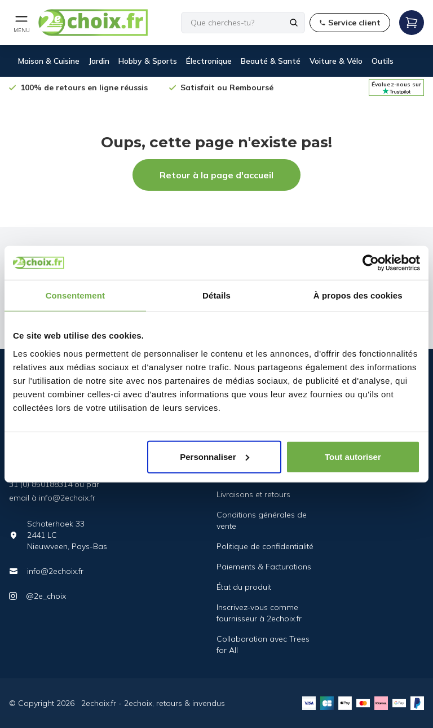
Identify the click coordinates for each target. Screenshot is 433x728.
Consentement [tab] (75, 295)
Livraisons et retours (253, 494)
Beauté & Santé (271, 61)
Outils (383, 61)
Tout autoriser (353, 456)
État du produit (243, 587)
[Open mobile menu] (21, 22)
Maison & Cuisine (48, 61)
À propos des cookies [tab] (358, 295)
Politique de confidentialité (264, 546)
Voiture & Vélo (336, 61)
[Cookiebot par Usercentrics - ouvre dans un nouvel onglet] (370, 263)
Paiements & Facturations (263, 567)
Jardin (99, 61)
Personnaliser (214, 456)
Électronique (209, 61)
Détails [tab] (216, 295)
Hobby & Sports (147, 61)
